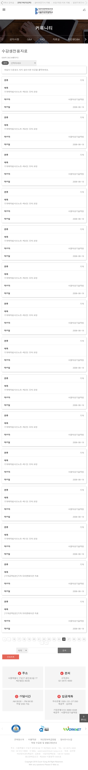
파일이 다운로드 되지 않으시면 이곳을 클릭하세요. (26, 69)
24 (54, 639)
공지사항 (14, 39)
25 (59, 639)
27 (69, 639)
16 (14, 639)
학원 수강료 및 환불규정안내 (44, 742)
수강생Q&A (74, 39)
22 (44, 639)
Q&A (29, 39)
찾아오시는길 (66, 739)
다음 (85, 39)
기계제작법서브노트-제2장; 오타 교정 (20, 352)
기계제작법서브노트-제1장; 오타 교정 (20, 464)
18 (24, 639)
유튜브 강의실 (69, 2)
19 (29, 639)
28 (74, 639)
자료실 (56, 39)
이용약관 (32, 739)
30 (84, 639)
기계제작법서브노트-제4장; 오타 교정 (20, 128)
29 (79, 639)
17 (19, 639)
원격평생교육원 (32, 2)
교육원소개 (19, 739)
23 (49, 639)
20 (34, 639)
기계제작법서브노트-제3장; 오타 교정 (20, 240)
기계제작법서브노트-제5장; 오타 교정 (20, 91)
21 (39, 639)
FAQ (42, 39)
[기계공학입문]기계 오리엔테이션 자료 (21, 575)
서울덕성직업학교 (13, 2)
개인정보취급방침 (48, 739)
